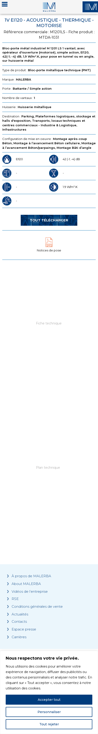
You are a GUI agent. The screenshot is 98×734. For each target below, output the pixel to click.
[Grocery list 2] (49, 478)
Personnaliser (49, 712)
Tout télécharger (49, 220)
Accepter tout (49, 700)
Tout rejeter (49, 724)
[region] (49, 692)
